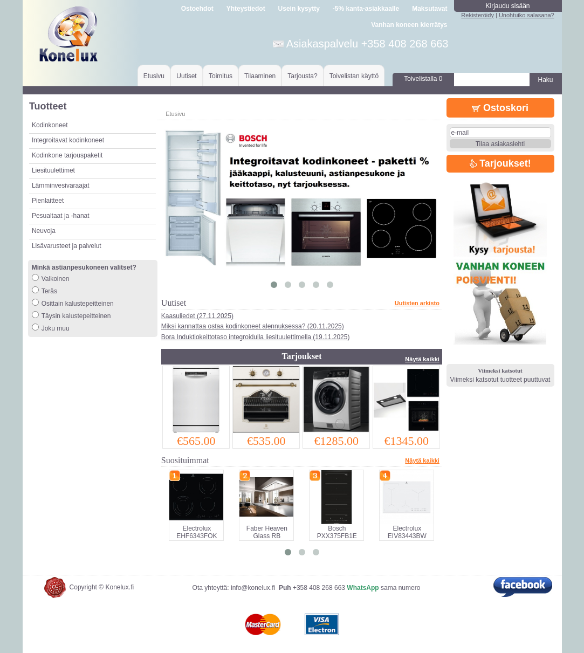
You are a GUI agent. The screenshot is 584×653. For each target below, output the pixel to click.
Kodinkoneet (50, 125)
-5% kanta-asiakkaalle (366, 8)
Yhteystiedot (245, 8)
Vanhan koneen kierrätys (409, 25)
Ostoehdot (197, 8)
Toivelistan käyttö (354, 76)
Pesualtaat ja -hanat (61, 215)
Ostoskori (500, 107)
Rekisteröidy (477, 15)
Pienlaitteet (48, 200)
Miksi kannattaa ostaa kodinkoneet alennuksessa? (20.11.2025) (252, 326)
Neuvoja (44, 231)
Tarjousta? (302, 76)
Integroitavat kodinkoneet (68, 140)
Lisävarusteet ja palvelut (66, 246)
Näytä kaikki (422, 359)
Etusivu (153, 76)
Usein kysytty (299, 8)
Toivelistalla (423, 79)
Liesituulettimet (53, 170)
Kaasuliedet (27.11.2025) (197, 316)
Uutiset (186, 76)
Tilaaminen (260, 76)
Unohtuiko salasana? (526, 15)
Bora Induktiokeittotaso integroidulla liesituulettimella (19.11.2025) (255, 337)
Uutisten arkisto (417, 303)
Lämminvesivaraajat (61, 185)
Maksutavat (429, 8)
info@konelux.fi (253, 588)
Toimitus (220, 76)
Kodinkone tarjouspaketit (67, 155)
